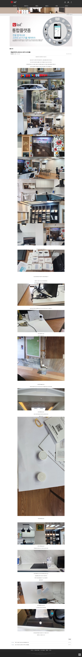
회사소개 (14, 5)
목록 (70, 639)
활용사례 (46, 5)
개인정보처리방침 (36, 650)
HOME (68, 14)
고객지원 (66, 5)
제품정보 (36, 5)
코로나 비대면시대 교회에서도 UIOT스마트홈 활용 (22, 644)
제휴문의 (47, 650)
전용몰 (57, 5)
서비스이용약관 (42, 650)
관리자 (50, 650)
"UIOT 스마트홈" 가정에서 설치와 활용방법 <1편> (22, 642)
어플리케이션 (26, 5)
